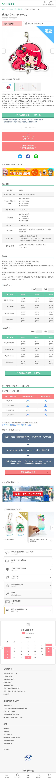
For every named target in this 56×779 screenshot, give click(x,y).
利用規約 (6, 694)
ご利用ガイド (9, 668)
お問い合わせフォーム (11, 673)
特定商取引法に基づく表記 (12, 737)
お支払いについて (9, 679)
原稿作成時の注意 (28, 472)
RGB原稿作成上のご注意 (11, 714)
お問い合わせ (8, 743)
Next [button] (52, 51)
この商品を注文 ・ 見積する (28, 115)
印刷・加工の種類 (9, 711)
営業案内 (6, 731)
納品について (8, 682)
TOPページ (7, 749)
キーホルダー (19, 9)
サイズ (33, 289)
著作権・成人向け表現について (13, 717)
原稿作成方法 (8, 705)
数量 (45, 289)
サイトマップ (8, 734)
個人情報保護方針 (9, 740)
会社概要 (6, 728)
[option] (28, 53)
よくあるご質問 (8, 685)
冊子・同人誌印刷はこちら (12, 688)
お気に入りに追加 (28, 127)
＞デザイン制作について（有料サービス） (17, 425)
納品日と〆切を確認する (34, 23)
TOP (3, 9)
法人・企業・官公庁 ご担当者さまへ (15, 691)
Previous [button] (4, 51)
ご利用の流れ (8, 676)
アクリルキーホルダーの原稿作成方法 (15, 708)
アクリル (10, 9)
